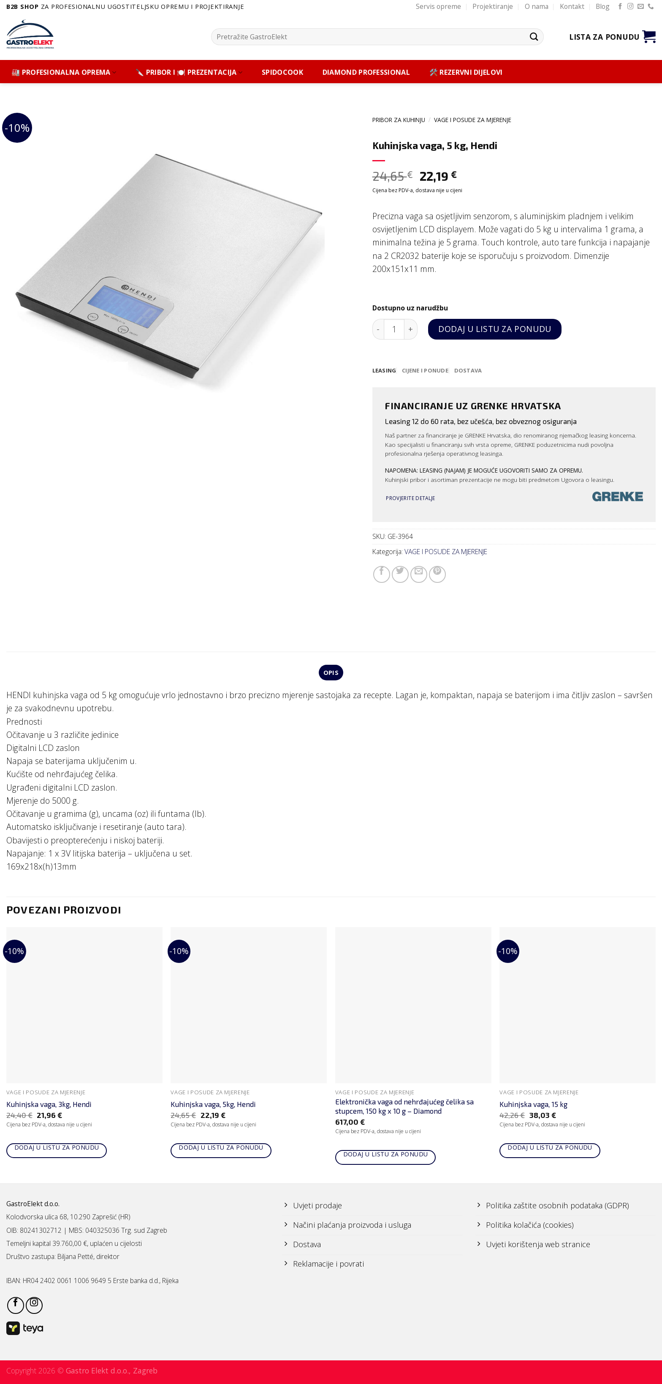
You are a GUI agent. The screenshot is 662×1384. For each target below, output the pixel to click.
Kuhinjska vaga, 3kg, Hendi (49, 1105)
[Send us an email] (641, 6)
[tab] (384, 371)
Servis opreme (438, 6)
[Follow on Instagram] (630, 6)
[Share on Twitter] (400, 574)
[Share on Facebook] (381, 574)
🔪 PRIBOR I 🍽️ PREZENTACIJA (189, 72)
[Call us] (651, 6)
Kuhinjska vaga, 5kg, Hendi (213, 1105)
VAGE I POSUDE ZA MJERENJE (472, 120)
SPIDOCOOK (282, 72)
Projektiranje (492, 6)
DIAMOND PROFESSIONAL (366, 72)
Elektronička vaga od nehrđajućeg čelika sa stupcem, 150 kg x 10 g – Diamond (404, 1108)
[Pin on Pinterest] (437, 574)
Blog (603, 6)
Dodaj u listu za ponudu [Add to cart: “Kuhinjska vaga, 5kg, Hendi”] (221, 1149)
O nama (536, 6)
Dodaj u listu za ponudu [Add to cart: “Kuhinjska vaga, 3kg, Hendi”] (56, 1149)
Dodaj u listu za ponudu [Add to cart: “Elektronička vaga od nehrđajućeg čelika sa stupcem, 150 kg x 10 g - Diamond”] (385, 1155)
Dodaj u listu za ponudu (494, 328)
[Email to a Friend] (418, 574)
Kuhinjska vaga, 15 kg (533, 1105)
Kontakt (572, 6)
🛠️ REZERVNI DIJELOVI (466, 72)
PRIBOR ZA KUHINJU (398, 120)
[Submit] (534, 36)
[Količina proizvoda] (394, 329)
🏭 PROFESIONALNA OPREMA (63, 72)
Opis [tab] (331, 673)
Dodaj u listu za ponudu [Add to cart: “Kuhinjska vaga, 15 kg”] (549, 1149)
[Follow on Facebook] (620, 6)
